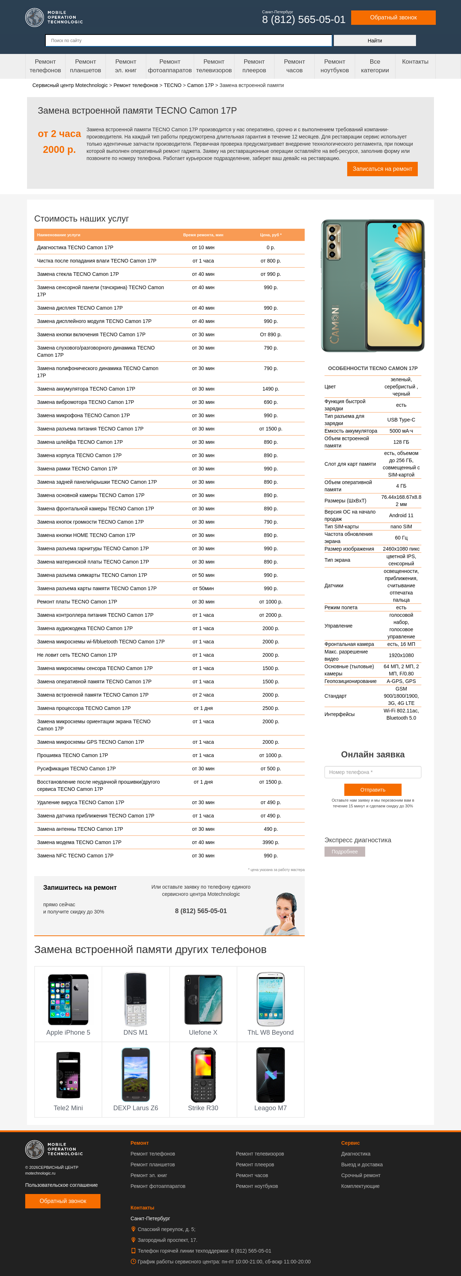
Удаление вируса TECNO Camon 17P (80, 802)
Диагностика (355, 1154)
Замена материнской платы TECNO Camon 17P (93, 562)
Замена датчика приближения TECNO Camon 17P (96, 816)
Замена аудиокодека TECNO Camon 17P (85, 628)
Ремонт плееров (255, 1164)
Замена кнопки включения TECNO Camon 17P (91, 334)
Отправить (373, 790)
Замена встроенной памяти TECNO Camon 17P (93, 695)
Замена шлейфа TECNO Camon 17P (80, 442)
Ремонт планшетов (85, 66)
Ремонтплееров (254, 66)
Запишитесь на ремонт (80, 887)
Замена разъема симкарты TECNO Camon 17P (92, 575)
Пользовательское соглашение (61, 1185)
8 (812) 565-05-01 (201, 911)
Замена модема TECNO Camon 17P (79, 842)
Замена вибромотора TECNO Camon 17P (85, 402)
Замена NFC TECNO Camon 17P (75, 855)
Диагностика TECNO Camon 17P (75, 247)
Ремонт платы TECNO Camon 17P (77, 602)
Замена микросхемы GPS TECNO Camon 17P (90, 742)
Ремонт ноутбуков (335, 66)
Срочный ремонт (360, 1175)
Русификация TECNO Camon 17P (76, 768)
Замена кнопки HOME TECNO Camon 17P (86, 535)
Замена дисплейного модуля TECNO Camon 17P (94, 321)
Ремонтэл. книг (125, 66)
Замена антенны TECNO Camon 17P (80, 829)
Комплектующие (360, 1186)
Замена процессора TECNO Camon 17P (84, 708)
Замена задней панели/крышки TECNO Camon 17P (97, 482)
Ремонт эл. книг (149, 1175)
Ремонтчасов (294, 66)
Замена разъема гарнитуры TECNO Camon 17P (93, 548)
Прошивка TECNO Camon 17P (72, 755)
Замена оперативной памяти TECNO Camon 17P (94, 681)
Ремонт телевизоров (214, 66)
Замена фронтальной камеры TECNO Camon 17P (95, 508)
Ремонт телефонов (45, 66)
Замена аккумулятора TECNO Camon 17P (86, 389)
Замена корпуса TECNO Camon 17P (79, 455)
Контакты (415, 61)
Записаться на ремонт (382, 169)
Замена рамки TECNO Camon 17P (77, 468)
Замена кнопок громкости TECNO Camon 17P (90, 522)
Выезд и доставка (361, 1164)
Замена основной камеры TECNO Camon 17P (90, 495)
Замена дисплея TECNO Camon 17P (80, 308)
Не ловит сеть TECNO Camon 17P (77, 655)
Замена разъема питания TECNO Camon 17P (90, 429)
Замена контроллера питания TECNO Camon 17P (95, 615)
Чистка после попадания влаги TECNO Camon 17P (96, 261)
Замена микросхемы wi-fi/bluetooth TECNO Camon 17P (101, 641)
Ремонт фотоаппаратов (170, 66)
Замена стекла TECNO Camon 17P (78, 274)
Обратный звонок (393, 17)
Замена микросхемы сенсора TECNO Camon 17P (95, 668)
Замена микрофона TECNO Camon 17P (83, 415)
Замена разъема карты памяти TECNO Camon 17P (97, 588)
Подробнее (345, 852)
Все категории (375, 66)
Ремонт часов (252, 1175)
